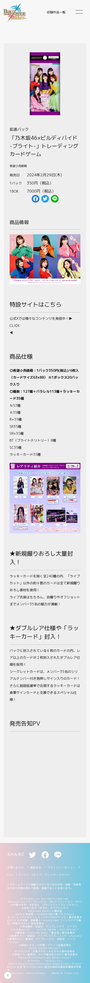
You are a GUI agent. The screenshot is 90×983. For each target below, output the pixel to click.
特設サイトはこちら (35, 304)
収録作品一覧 (56, 12)
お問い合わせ (15, 867)
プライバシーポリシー (62, 867)
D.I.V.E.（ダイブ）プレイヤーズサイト (44, 874)
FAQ (10, 874)
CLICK (14, 325)
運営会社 (36, 867)
